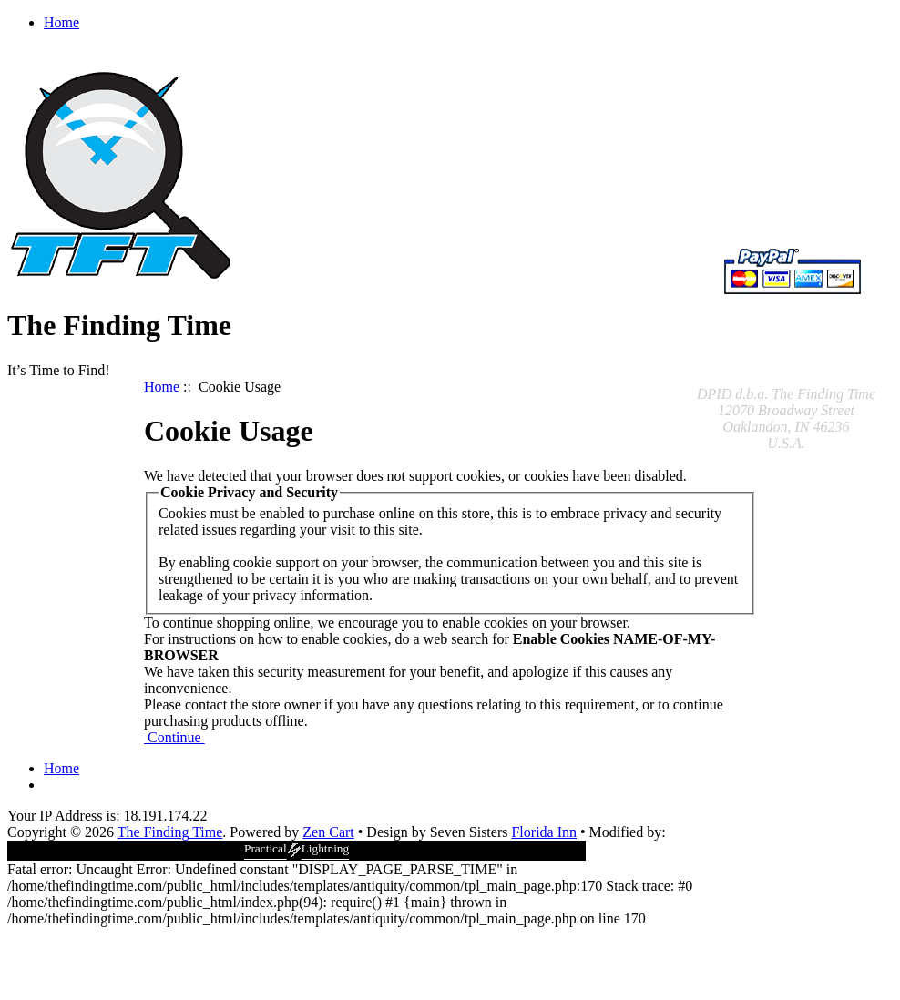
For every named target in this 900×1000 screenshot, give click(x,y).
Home (61, 22)
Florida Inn (544, 832)
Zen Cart (327, 832)
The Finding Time (170, 832)
